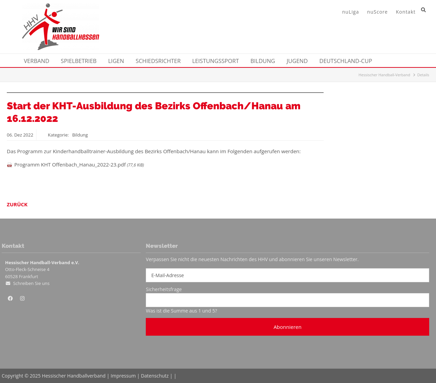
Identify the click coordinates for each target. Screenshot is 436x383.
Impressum (123, 375)
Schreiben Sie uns (31, 283)
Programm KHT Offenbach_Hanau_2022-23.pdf (79, 164)
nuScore (377, 12)
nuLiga (350, 12)
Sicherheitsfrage (164, 289)
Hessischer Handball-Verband (384, 74)
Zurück (17, 204)
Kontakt (406, 12)
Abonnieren (287, 326)
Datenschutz (155, 375)
